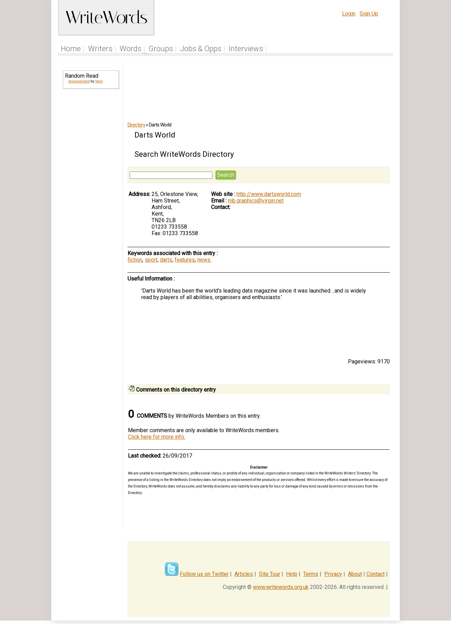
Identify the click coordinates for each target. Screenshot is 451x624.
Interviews (246, 48)
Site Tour (269, 574)
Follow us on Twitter (204, 574)
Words (130, 48)
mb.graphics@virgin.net (256, 200)
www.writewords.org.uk (281, 587)
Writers (100, 48)
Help (291, 574)
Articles (243, 574)
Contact (375, 574)
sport (151, 259)
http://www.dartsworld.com (268, 194)
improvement (79, 81)
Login (348, 13)
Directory (136, 125)
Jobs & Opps (200, 48)
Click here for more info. (156, 437)
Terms (310, 574)
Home (71, 48)
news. (204, 259)
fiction (135, 259)
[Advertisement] (90, 205)
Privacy (333, 574)
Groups (160, 48)
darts (166, 259)
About (355, 574)
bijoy (99, 81)
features (185, 259)
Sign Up (369, 13)
